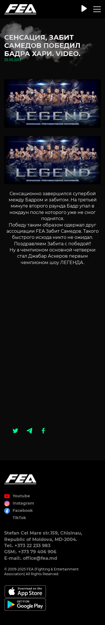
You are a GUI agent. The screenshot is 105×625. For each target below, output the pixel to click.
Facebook (23, 510)
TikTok (19, 517)
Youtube (21, 495)
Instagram (23, 503)
